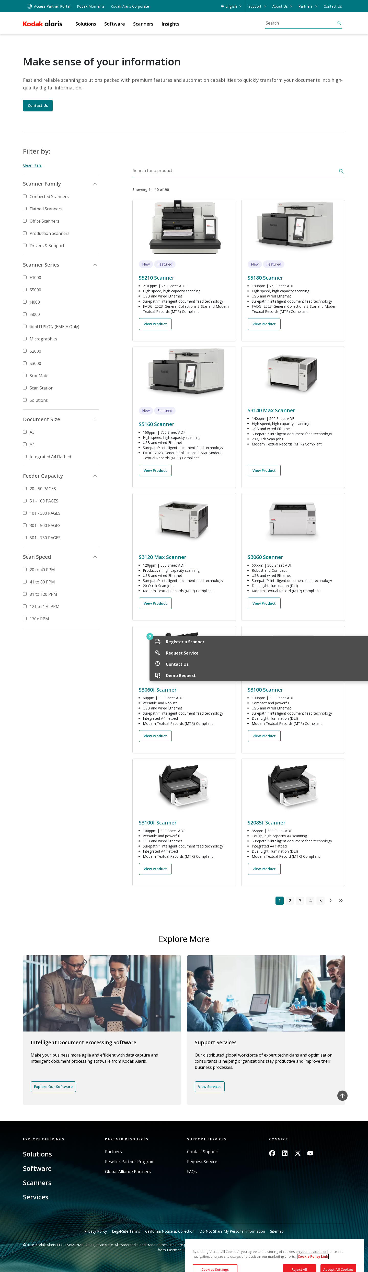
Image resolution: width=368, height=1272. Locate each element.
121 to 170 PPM (45, 606)
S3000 (35, 363)
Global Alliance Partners (128, 1172)
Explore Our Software (53, 1086)
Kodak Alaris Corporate (130, 6)
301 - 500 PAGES (45, 525)
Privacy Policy (95, 1231)
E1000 (35, 277)
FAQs (192, 1172)
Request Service (202, 1162)
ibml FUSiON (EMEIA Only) (54, 326)
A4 (32, 444)
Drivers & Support (47, 245)
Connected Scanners (49, 196)
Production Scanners (50, 233)
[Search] (301, 23)
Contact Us (333, 6)
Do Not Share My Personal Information (232, 1231)
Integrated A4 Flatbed (50, 457)
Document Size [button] (41, 419)
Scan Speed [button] (37, 556)
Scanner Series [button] (41, 264)
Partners (113, 1152)
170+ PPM (39, 619)
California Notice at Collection (169, 1231)
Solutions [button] (85, 24)
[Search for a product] (234, 171)
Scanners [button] (143, 24)
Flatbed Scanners (46, 209)
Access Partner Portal (48, 6)
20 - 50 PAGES (43, 488)
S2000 (35, 351)
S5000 (35, 290)
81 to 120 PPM (43, 594)
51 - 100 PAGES (44, 501)
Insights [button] (170, 24)
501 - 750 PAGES (45, 538)
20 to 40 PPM (42, 569)
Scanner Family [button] (42, 183)
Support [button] (254, 6)
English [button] (231, 6)
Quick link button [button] (352, 636)
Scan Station (41, 388)
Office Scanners (44, 221)
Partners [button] (305, 6)
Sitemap (277, 1231)
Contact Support (203, 1152)
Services (35, 1197)
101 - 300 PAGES (45, 513)
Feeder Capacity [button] (43, 475)
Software (37, 1168)
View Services (209, 1086)
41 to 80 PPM (42, 582)
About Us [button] (280, 6)
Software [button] (114, 24)
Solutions (39, 400)
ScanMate (39, 376)
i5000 (35, 314)
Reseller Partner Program (129, 1162)
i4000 (35, 302)
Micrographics (43, 339)
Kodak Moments (91, 6)
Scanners (37, 1182)
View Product (155, 324)
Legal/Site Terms (126, 1231)
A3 (32, 432)
